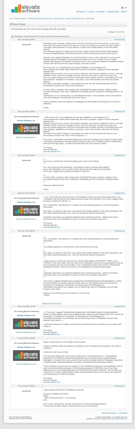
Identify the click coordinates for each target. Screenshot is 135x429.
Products (81, 12)
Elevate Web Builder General (75, 18)
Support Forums (59, 18)
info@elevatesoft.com (120, 418)
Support (100, 12)
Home (11, 18)
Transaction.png (56, 303)
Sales (91, 12)
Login (125, 7)
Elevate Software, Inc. (26, 121)
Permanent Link (120, 39)
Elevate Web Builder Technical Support (40, 18)
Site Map (123, 413)
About (124, 12)
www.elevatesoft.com (52, 152)
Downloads (113, 12)
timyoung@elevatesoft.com (27, 137)
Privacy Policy (109, 413)
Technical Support (20, 18)
